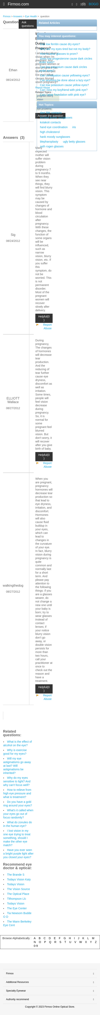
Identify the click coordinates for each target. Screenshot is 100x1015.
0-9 (36, 945)
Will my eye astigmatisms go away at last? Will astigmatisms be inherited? (17, 766)
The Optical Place (18, 893)
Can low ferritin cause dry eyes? (60, 44)
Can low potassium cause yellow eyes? (64, 85)
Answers (17, 16)
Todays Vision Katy (19, 879)
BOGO (93, 4)
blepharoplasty (49, 141)
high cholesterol (50, 132)
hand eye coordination (54, 127)
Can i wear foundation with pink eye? (63, 94)
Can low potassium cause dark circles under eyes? (63, 68)
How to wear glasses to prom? (59, 53)
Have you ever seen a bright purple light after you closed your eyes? (18, 853)
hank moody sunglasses (55, 136)
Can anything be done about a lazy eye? (65, 80)
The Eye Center (17, 908)
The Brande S (15, 874)
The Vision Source (18, 889)
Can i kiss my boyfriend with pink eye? (64, 89)
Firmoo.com (18, 4)
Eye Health (31, 16)
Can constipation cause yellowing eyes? (65, 75)
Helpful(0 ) (44, 318)
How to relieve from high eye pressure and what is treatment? (17, 793)
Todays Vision (15, 884)
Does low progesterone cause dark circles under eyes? (65, 60)
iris (74, 127)
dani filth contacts (51, 112)
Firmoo (6, 16)
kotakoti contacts (50, 122)
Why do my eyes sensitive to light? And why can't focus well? (16, 781)
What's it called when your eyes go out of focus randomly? (18, 814)
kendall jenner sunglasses (56, 117)
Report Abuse (47, 326)
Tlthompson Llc (16, 898)
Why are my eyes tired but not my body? (65, 49)
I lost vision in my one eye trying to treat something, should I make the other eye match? (16, 838)
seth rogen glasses (52, 146)
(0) (83, 4)
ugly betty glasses (74, 141)
